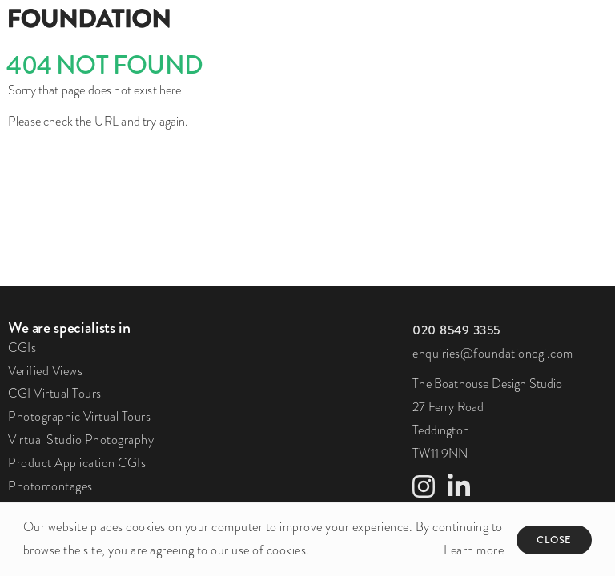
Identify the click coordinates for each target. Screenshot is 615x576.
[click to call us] (456, 330)
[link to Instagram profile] (423, 491)
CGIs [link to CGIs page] (22, 347)
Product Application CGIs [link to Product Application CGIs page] (77, 463)
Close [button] (554, 539)
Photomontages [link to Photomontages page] (50, 486)
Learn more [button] (474, 550)
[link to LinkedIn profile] (459, 491)
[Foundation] (154, 17)
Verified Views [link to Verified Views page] (45, 371)
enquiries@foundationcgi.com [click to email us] (492, 353)
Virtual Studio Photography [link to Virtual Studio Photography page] (81, 439)
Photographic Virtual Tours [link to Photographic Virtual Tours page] (79, 416)
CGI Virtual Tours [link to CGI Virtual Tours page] (55, 393)
